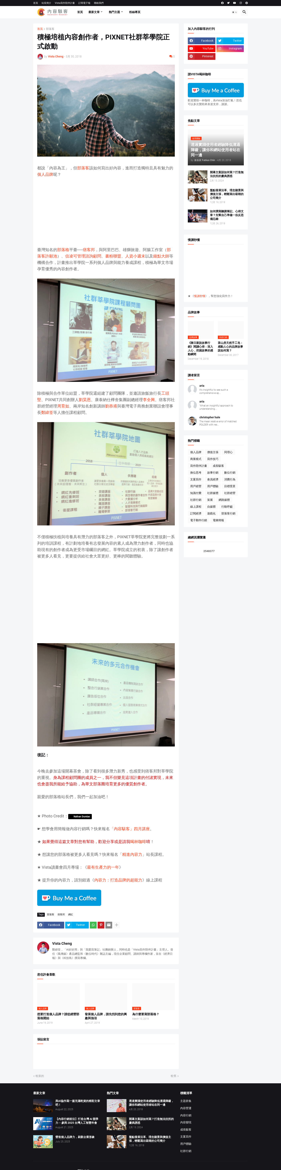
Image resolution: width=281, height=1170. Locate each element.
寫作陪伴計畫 (198, 465)
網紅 (70, 914)
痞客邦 (89, 249)
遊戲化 (211, 513)
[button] (234, 12)
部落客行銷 (228, 513)
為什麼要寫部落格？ (145, 1014)
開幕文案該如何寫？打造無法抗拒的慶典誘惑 (227, 174)
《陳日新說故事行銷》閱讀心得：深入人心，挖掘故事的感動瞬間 (200, 348)
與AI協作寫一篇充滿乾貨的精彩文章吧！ (77, 1102)
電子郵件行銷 (198, 520)
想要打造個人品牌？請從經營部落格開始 (58, 1016)
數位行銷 (229, 472)
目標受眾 (229, 486)
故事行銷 (212, 472)
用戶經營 (195, 486)
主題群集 (185, 1101)
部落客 (50, 28)
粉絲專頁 (134, 12)
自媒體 (211, 506)
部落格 (63, 249)
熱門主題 (114, 12)
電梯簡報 (218, 520)
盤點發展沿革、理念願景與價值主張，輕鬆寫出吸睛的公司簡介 (227, 194)
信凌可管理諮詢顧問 (83, 256)
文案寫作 (195, 479)
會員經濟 (212, 479)
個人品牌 (45, 174)
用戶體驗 (212, 486)
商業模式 (195, 459)
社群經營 (229, 493)
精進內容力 (132, 854)
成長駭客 (218, 465)
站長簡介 (46, 3)
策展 (210, 499)
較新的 (40, 1075)
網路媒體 (224, 499)
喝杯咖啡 (138, 841)
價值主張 (212, 452)
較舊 (173, 1075)
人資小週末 (135, 256)
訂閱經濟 (195, 513)
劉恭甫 (111, 406)
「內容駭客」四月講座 (130, 828)
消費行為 (229, 479)
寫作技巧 (212, 459)
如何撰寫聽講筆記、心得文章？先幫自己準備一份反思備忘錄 (227, 215)
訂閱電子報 (84, 3)
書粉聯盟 (113, 256)
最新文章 (94, 12)
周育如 (63, 406)
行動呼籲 (227, 506)
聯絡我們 (99, 3)
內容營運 (185, 1108)
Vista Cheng (62, 943)
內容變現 (185, 1122)
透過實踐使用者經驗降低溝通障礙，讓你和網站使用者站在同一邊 (151, 1102)
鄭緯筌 (47, 412)
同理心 (228, 452)
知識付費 (195, 493)
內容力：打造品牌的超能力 (118, 880)
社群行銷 (195, 499)
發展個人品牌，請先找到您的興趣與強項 (106, 1016)
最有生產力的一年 (103, 867)
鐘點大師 (161, 256)
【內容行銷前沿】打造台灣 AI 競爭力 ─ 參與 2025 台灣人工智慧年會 (76, 1120)
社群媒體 (212, 493)
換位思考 (195, 472)
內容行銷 (185, 1115)
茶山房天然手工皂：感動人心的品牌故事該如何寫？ (230, 346)
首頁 (35, 3)
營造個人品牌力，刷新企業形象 (75, 1137)
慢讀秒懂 (199, 296)
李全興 (149, 399)
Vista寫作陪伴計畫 (65, 3)
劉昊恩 (85, 399)
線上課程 (195, 506)
